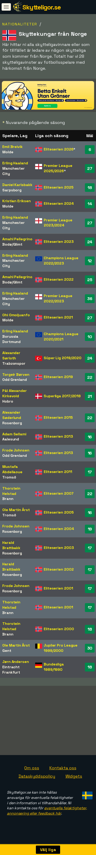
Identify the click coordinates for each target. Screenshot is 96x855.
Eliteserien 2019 (58, 376)
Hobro (7, 401)
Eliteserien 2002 (59, 569)
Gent (6, 650)
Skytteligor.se (41, 7)
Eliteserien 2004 (59, 528)
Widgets (73, 778)
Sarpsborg (12, 190)
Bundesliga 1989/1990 (54, 667)
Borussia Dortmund (11, 339)
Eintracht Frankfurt (11, 670)
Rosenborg (12, 423)
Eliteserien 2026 (58, 149)
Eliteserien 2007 (58, 493)
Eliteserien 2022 (58, 279)
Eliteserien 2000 (59, 628)
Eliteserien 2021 (58, 317)
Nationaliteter (19, 24)
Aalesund (10, 439)
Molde (7, 152)
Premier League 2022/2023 (58, 298)
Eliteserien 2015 (58, 417)
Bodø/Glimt (12, 244)
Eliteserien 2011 (58, 471)
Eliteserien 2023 (59, 241)
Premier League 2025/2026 (58, 168)
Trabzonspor (13, 363)
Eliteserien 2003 (59, 547)
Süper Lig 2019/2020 (62, 357)
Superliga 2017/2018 (62, 396)
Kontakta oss (62, 770)
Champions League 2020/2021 (61, 336)
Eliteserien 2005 (59, 512)
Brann (7, 498)
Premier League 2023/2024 (58, 223)
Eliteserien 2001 (58, 588)
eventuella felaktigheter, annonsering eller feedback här (47, 813)
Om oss (31, 770)
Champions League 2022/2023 (61, 261)
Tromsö (9, 477)
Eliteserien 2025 (58, 187)
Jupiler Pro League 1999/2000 (60, 648)
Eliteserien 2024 (59, 203)
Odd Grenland (14, 379)
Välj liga (48, 849)
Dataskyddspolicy (37, 778)
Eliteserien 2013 (58, 436)
